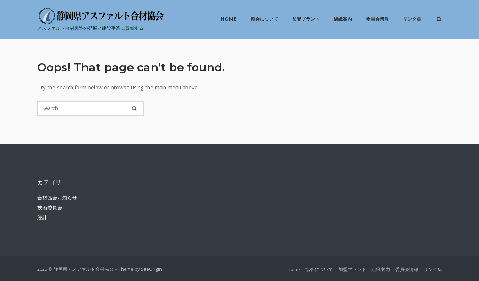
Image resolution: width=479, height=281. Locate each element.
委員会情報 (377, 19)
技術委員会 (49, 207)
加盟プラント (306, 19)
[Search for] (90, 108)
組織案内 (343, 19)
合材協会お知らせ (57, 197)
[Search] (134, 108)
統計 (42, 217)
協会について (264, 19)
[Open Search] (439, 20)
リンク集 (412, 19)
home (229, 19)
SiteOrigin (151, 269)
